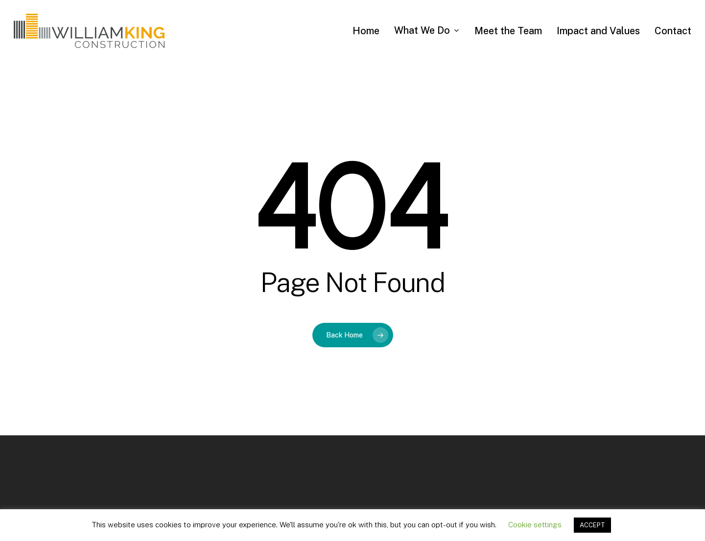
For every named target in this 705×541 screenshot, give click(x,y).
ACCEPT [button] (592, 525)
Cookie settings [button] (535, 524)
